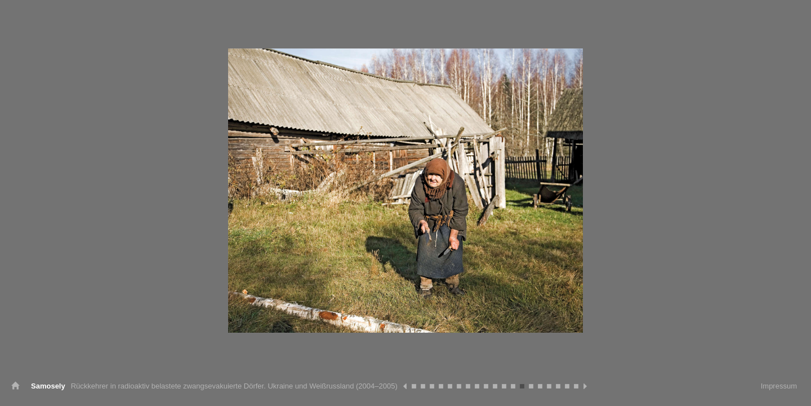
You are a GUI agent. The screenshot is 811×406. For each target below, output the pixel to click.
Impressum (779, 386)
